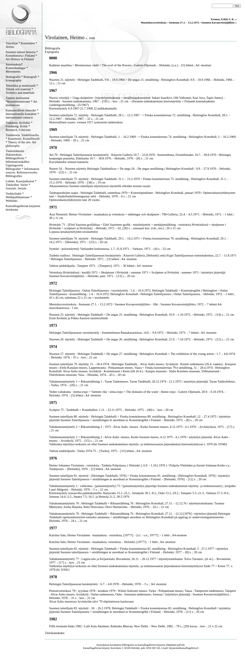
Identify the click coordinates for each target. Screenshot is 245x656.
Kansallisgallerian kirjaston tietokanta (23, 207)
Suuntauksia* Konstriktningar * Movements (17, 68)
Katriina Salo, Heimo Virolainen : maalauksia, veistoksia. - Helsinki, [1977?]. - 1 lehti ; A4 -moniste (112, 542)
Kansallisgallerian (147, 644)
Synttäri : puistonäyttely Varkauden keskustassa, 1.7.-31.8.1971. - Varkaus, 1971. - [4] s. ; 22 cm (109, 248)
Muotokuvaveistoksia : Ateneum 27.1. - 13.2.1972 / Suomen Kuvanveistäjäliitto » (189, 22)
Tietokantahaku (54, 633)
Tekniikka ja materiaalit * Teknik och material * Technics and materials (22, 89)
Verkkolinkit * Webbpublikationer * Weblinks (19, 197)
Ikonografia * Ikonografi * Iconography (22, 78)
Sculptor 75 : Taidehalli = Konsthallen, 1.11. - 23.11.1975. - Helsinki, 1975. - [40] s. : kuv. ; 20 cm (111, 409)
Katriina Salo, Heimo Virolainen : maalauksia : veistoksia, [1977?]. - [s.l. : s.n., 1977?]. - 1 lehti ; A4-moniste (118, 535)
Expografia (52, 51)
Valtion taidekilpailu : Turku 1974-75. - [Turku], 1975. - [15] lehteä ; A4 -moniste (100, 451)
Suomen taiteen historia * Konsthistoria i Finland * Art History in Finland (22, 55)
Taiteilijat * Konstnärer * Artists (21, 45)
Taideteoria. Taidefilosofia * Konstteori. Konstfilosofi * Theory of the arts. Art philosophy (22, 140)
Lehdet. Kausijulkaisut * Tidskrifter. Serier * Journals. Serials (21, 185)
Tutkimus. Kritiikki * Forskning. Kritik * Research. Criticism (19, 126)
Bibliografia (52, 48)
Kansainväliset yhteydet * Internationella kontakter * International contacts (22, 114)
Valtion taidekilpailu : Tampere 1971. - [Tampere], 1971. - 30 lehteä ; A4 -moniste (100, 265)
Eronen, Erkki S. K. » (224, 19)
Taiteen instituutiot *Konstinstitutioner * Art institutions (21, 101)
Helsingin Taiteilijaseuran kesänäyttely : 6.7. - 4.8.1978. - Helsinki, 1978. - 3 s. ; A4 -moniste (107, 584)
